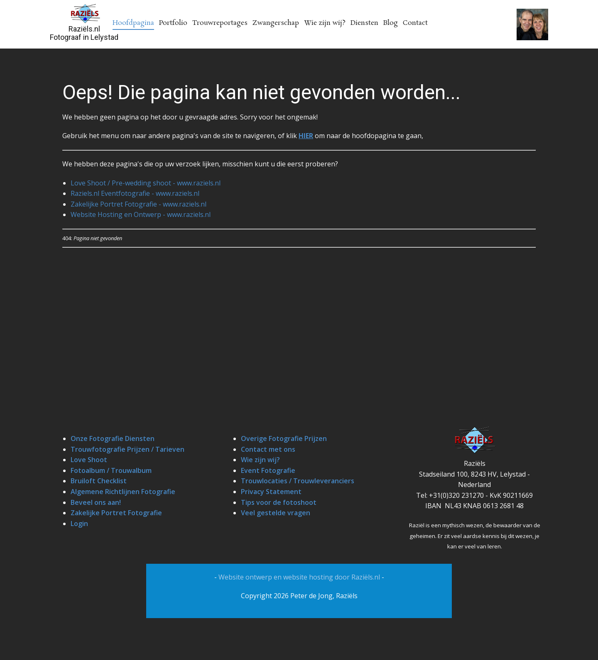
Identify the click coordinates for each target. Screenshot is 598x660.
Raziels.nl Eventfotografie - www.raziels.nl (135, 193)
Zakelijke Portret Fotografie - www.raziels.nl (138, 204)
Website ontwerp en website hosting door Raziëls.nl (300, 577)
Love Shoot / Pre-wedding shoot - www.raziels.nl (146, 183)
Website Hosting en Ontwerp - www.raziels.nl (141, 214)
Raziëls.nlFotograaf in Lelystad (84, 32)
